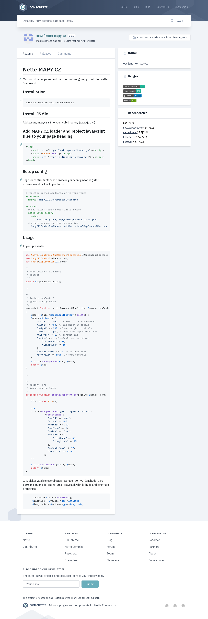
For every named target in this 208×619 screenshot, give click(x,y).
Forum (136, 7)
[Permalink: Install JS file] (21, 122)
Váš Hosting (56, 598)
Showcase (113, 560)
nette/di (127, 142)
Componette (34, 605)
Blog (148, 7)
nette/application (132, 127)
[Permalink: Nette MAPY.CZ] (21, 79)
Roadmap (154, 540)
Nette (124, 7)
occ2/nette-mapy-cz (135, 63)
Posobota (71, 553)
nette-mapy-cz (55, 36)
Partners (154, 547)
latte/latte (129, 137)
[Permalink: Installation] (21, 100)
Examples (71, 560)
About (152, 553)
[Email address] (51, 584)
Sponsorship (181, 7)
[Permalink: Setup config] (21, 179)
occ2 (39, 36)
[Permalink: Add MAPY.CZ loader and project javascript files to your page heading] (21, 144)
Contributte (163, 7)
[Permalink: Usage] (21, 245)
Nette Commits (74, 547)
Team (110, 553)
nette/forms (130, 132)
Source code (156, 560)
